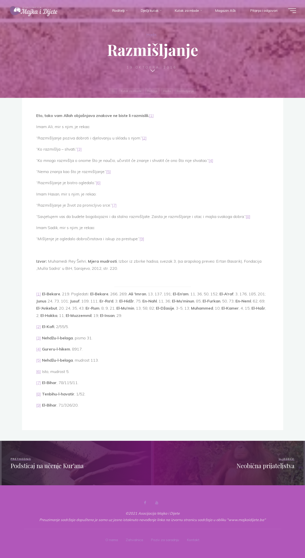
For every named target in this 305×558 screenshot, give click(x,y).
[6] (98, 182)
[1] (151, 115)
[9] (142, 238)
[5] (108, 171)
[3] (79, 149)
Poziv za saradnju (165, 540)
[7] (114, 205)
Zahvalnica (134, 540)
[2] (144, 138)
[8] (248, 216)
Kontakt (193, 540)
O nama (112, 540)
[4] (211, 160)
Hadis (151, 34)
